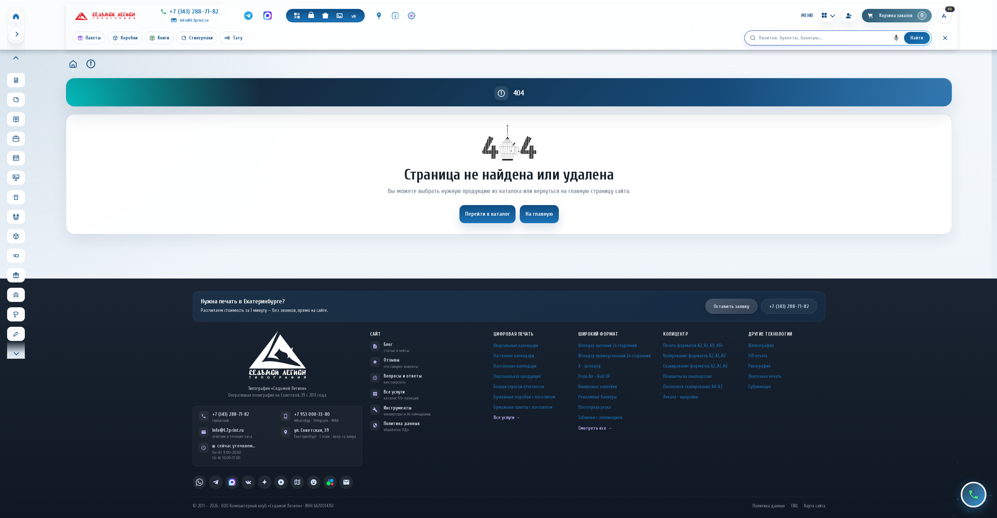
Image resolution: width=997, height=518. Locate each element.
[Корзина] (897, 15)
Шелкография (761, 345)
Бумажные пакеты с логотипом (523, 407)
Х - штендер (589, 366)
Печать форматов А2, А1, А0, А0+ (693, 345)
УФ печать (757, 355)
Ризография (759, 366)
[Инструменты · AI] (411, 15)
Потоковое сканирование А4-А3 (692, 386)
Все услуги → (507, 417)
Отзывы (392, 360)
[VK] (353, 15)
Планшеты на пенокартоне (687, 376)
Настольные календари (515, 366)
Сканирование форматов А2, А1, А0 (695, 366)
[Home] (16, 16)
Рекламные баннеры (597, 396)
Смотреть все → (595, 428)
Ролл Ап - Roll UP (594, 376)
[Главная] (73, 64)
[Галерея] (339, 15)
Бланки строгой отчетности (519, 386)
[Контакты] (379, 15)
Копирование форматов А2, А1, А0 (694, 355)
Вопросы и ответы (403, 376)
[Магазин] (311, 15)
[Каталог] (297, 15)
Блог (388, 344)
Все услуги (394, 392)
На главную (539, 214)
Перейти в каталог (487, 214)
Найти (916, 37)
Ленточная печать (764, 376)
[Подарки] (325, 15)
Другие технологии (770, 334)
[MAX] (267, 16)
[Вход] (849, 15)
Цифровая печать (514, 334)
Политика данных (402, 423)
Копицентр (675, 334)
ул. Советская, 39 (311, 430)
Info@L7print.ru (228, 430)
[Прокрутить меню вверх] (16, 59)
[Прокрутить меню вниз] (16, 353)
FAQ (794, 505)
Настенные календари (514, 355)
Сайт (375, 334)
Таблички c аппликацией (600, 417)
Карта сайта (814, 505)
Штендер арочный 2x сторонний (607, 345)
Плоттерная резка (594, 407)
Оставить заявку (731, 306)
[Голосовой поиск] (896, 38)
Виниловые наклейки (597, 386)
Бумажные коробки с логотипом (524, 396)
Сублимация (759, 386)
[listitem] (199, 482)
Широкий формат (598, 334)
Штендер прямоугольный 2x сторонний (614, 355)
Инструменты (398, 407)
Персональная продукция (517, 376)
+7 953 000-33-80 (312, 414)
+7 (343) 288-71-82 (789, 306)
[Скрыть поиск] (945, 38)
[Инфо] (395, 15)
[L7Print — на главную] (277, 355)
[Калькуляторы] (827, 15)
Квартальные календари (516, 345)
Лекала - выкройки (680, 396)
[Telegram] (248, 16)
